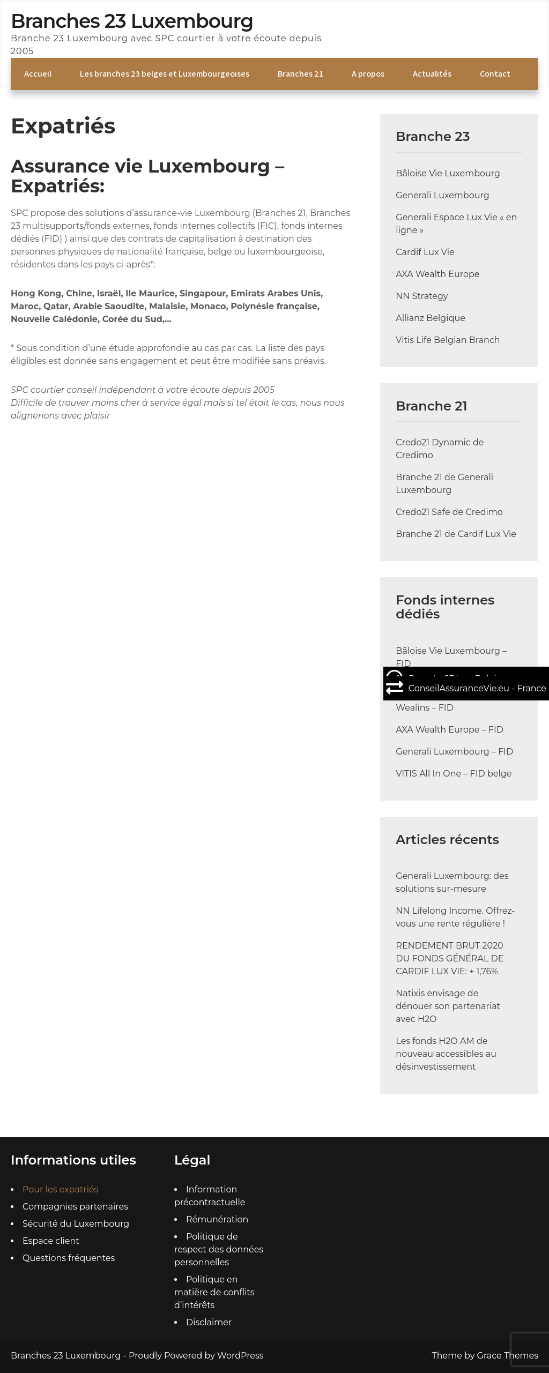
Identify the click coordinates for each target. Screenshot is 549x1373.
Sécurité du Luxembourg (76, 1224)
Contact (495, 73)
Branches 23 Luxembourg (132, 21)
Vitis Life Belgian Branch (448, 340)
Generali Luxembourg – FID (454, 752)
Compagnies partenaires (75, 1207)
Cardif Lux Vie (425, 252)
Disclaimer (209, 1322)
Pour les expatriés (60, 1189)
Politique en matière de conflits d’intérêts (214, 1292)
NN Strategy (422, 296)
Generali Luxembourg (442, 195)
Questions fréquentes (69, 1258)
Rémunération (217, 1219)
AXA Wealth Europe (437, 274)
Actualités (432, 73)
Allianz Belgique (430, 318)
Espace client (51, 1241)
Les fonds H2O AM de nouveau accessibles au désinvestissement (446, 1054)
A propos (368, 73)
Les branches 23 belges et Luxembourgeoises (164, 73)
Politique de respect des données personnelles (218, 1249)
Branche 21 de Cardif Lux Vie (456, 534)
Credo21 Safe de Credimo (449, 512)
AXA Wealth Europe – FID (449, 730)
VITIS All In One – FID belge (453, 773)
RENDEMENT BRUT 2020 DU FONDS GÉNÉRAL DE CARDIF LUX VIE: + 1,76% (449, 958)
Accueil (37, 73)
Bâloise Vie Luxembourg (448, 173)
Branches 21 (300, 73)
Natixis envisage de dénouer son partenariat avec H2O (448, 1006)
